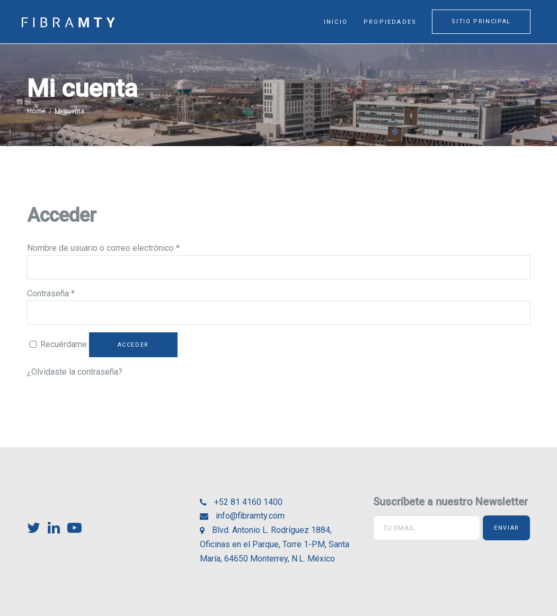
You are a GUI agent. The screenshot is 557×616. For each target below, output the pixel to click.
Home (36, 111)
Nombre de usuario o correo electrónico (103, 248)
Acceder (133, 344)
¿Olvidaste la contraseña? (74, 372)
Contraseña (51, 293)
